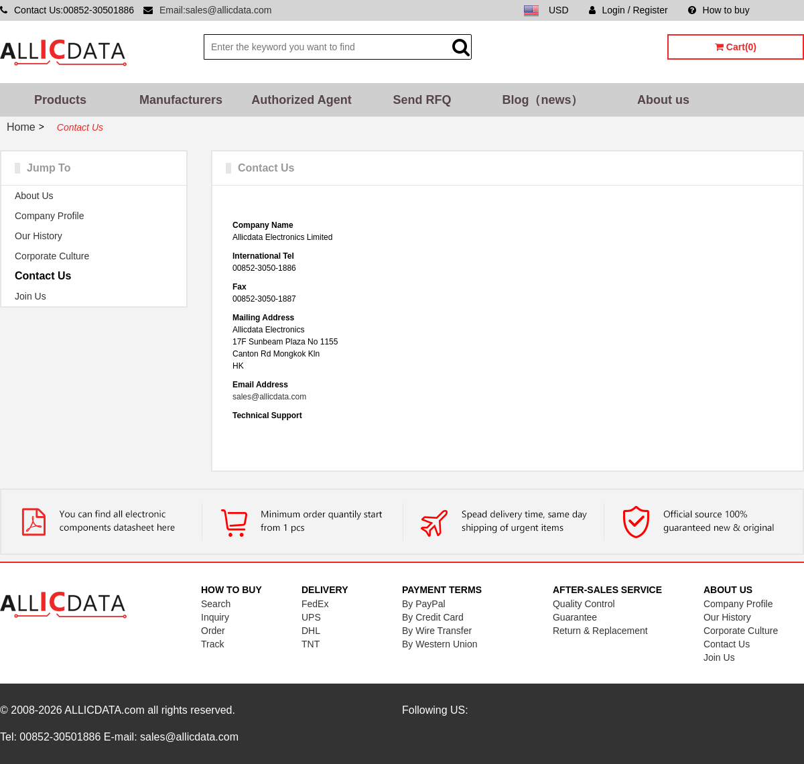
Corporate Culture (52, 256)
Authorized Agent (301, 100)
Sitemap (787, 10)
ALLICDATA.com (104, 710)
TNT (311, 644)
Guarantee (575, 617)
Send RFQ (422, 100)
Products (60, 100)
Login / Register (628, 10)
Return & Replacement (600, 630)
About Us (34, 195)
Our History (38, 236)
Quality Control (584, 603)
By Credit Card (433, 617)
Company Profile (49, 215)
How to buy (719, 10)
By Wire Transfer (437, 630)
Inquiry (215, 617)
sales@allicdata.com (269, 396)
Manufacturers (180, 100)
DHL (311, 630)
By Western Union (440, 644)
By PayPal (424, 603)
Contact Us (43, 275)
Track (212, 644)
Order (213, 630)
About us (663, 100)
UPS (311, 617)
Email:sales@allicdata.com (215, 10)
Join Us (30, 296)
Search (215, 603)
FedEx (315, 603)
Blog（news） (542, 100)
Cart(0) (735, 47)
